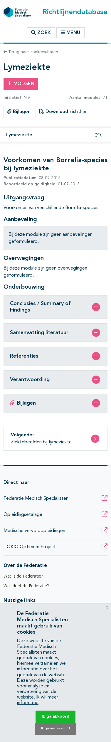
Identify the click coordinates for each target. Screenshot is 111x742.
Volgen (20, 83)
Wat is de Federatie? (23, 576)
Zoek (41, 32)
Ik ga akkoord (55, 716)
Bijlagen (19, 111)
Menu (70, 32)
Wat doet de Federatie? (26, 585)
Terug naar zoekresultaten (31, 52)
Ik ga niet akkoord (55, 728)
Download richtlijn (62, 111)
